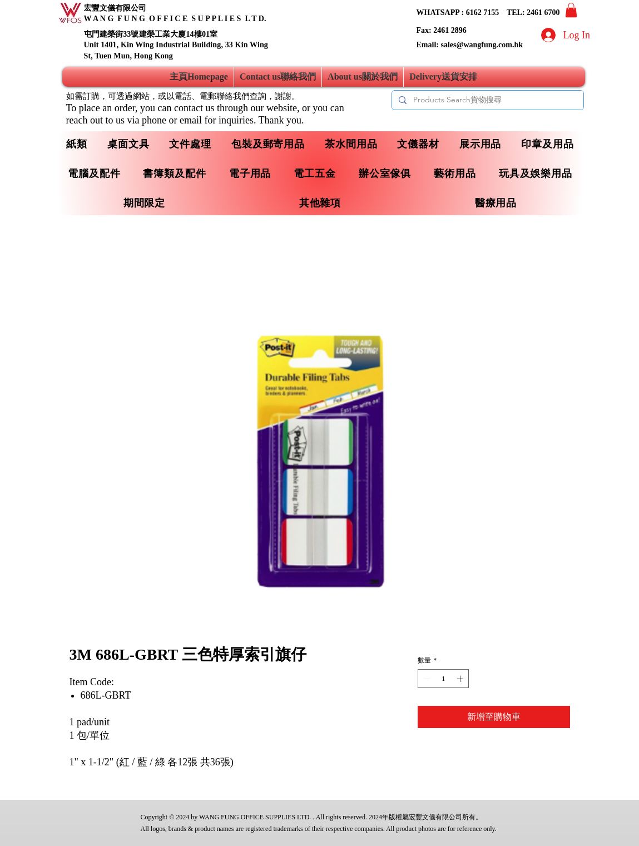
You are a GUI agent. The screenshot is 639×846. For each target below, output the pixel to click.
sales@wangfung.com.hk (481, 45)
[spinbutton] (443, 678)
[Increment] (461, 678)
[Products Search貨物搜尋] (486, 100)
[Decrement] (425, 678)
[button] (571, 10)
